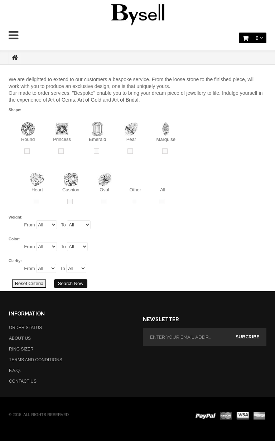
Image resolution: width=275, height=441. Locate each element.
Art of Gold (89, 100)
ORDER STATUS (25, 327)
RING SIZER (21, 349)
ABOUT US (20, 338)
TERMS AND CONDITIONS (35, 359)
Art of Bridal (125, 100)
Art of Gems (61, 100)
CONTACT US (23, 381)
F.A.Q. (15, 370)
